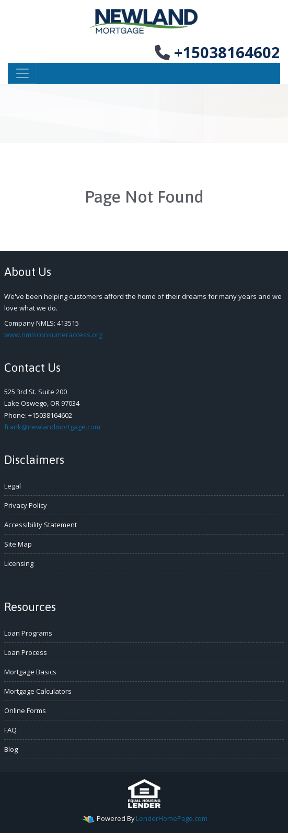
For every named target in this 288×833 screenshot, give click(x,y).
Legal (12, 486)
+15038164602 (217, 52)
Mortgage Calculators (38, 691)
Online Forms (25, 710)
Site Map (18, 544)
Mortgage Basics (30, 671)
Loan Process (25, 652)
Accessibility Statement (40, 524)
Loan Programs (28, 633)
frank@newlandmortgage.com (52, 426)
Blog (11, 749)
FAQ (10, 730)
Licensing (18, 563)
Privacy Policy (25, 505)
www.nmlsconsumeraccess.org (53, 334)
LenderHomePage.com (172, 818)
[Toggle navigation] (22, 73)
